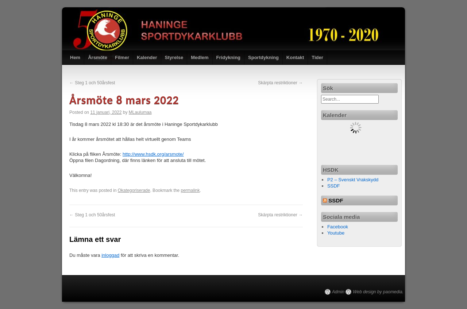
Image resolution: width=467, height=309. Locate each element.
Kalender (147, 57)
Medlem (199, 57)
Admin (338, 291)
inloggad (110, 255)
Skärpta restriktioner (280, 82)
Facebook (337, 226)
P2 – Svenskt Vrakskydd (352, 179)
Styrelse (174, 57)
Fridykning (228, 57)
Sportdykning (263, 57)
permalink (190, 190)
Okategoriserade (134, 190)
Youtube (335, 233)
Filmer (122, 57)
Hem (75, 57)
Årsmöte (97, 57)
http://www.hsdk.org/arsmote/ (153, 154)
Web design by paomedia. (378, 291)
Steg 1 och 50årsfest (92, 82)
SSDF (333, 186)
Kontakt (295, 57)
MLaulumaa (140, 112)
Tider (317, 57)
